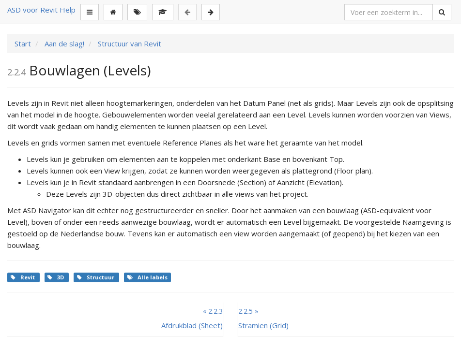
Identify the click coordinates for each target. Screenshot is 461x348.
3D (56, 277)
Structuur (96, 277)
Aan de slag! (63, 43)
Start (23, 43)
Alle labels (147, 277)
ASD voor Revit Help (41, 9)
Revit (23, 277)
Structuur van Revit (128, 43)
